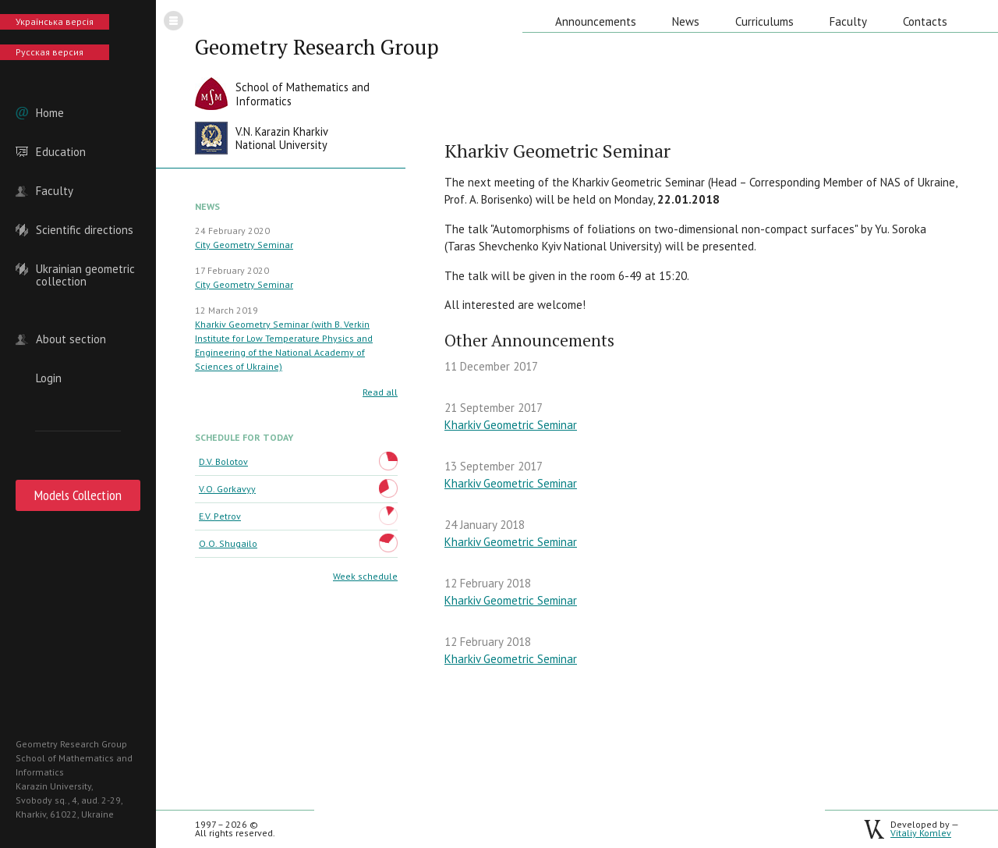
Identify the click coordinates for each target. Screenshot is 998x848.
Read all (380, 392)
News (685, 21)
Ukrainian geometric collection (85, 269)
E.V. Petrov (220, 516)
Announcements (595, 21)
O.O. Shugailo (228, 543)
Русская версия (49, 52)
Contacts (925, 21)
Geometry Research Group (317, 47)
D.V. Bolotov (223, 461)
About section (71, 339)
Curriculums (764, 21)
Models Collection (78, 495)
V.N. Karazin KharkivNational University (281, 138)
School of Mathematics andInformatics (302, 94)
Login (49, 378)
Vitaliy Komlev (920, 833)
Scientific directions (84, 230)
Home (50, 113)
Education (61, 152)
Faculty (54, 191)
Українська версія (55, 21)
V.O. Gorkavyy (227, 489)
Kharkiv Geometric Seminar (510, 424)
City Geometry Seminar (244, 244)
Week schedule (365, 576)
